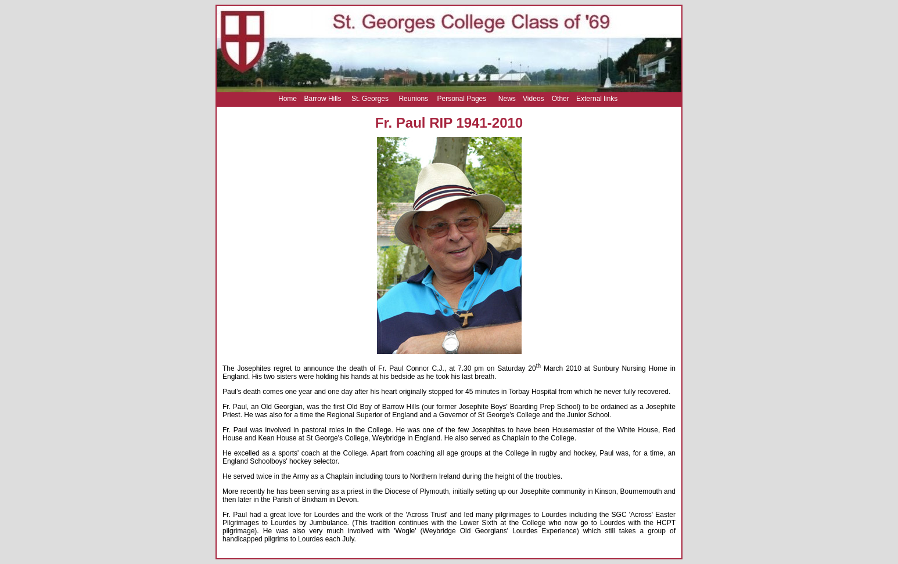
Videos (533, 99)
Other (560, 99)
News (507, 99)
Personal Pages (462, 99)
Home (287, 99)
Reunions (413, 99)
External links (596, 99)
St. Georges (370, 99)
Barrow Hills (323, 99)
